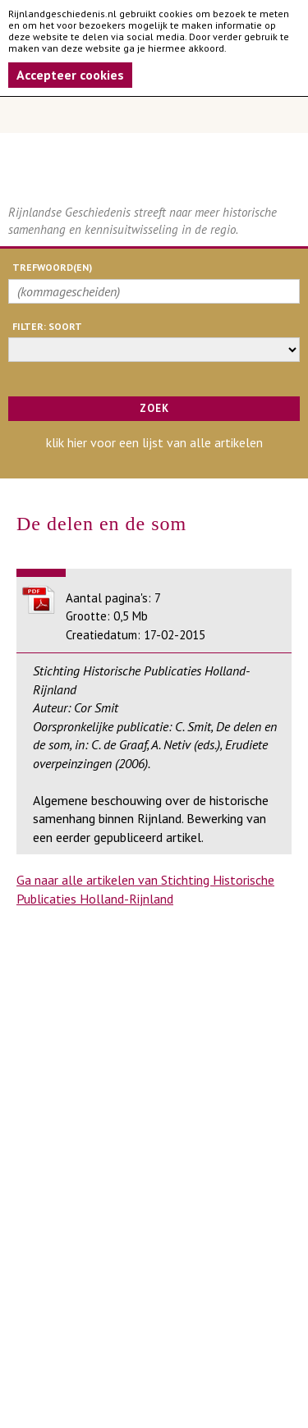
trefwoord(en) (52, 267)
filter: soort (47, 326)
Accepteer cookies (70, 74)
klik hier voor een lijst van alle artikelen (154, 442)
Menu (154, 115)
